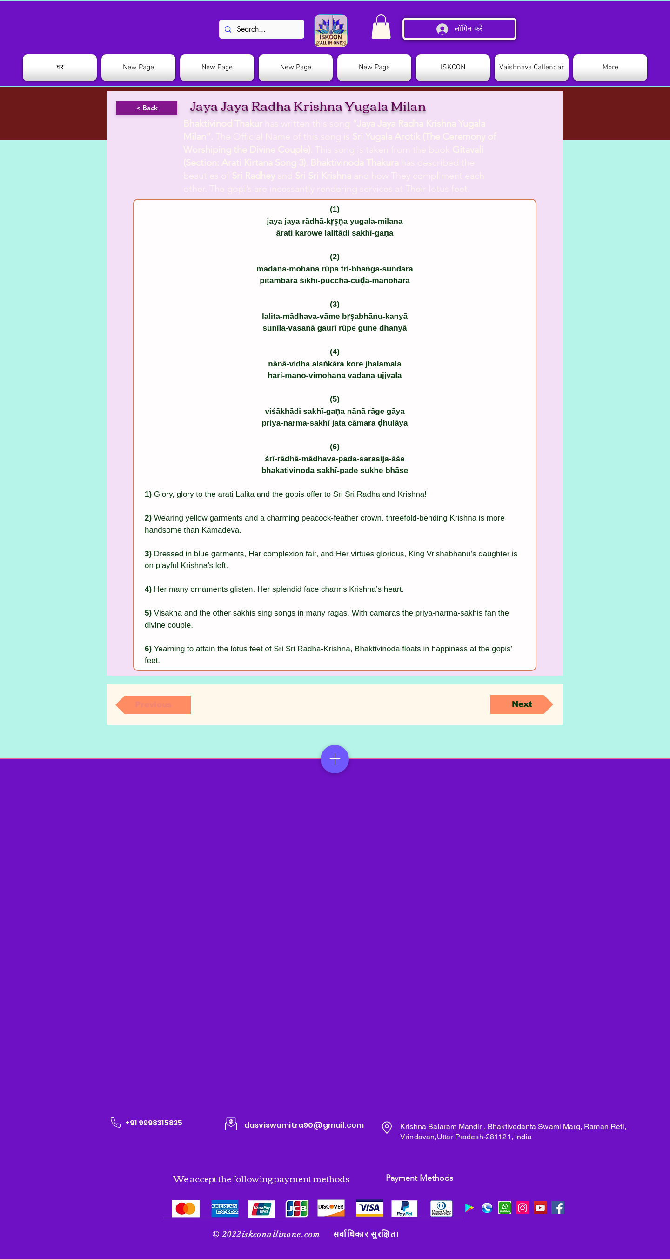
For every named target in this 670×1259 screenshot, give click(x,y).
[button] (453, 67)
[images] (504, 1207)
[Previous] (153, 705)
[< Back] (146, 108)
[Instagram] (522, 1207)
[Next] (521, 704)
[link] (381, 26)
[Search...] (261, 29)
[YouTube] (540, 1207)
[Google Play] (469, 1207)
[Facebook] (557, 1207)
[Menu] (335, 759)
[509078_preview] (487, 1207)
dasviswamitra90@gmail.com (304, 1125)
